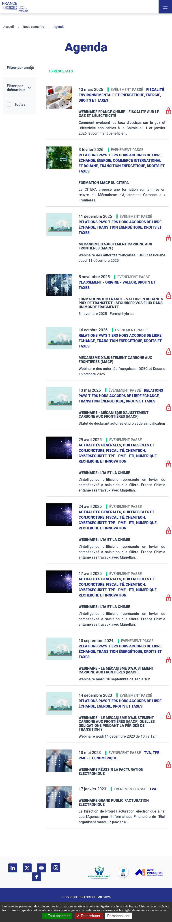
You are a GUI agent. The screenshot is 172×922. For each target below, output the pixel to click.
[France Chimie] (15, 7)
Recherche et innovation (102, 461)
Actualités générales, (101, 445)
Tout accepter (57, 916)
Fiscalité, (116, 450)
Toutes (20, 104)
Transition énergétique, (123, 166)
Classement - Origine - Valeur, (108, 282)
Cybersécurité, (93, 456)
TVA (152, 789)
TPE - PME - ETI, (122, 456)
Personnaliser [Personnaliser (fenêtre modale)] (118, 916)
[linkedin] (13, 868)
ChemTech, (136, 450)
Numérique (107, 758)
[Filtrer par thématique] (19, 88)
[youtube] (41, 868)
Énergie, (153, 95)
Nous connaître (34, 26)
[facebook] (36, 877)
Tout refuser (88, 916)
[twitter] (27, 868)
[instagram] (55, 867)
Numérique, (146, 456)
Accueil (8, 26)
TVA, (148, 753)
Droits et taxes (93, 100)
